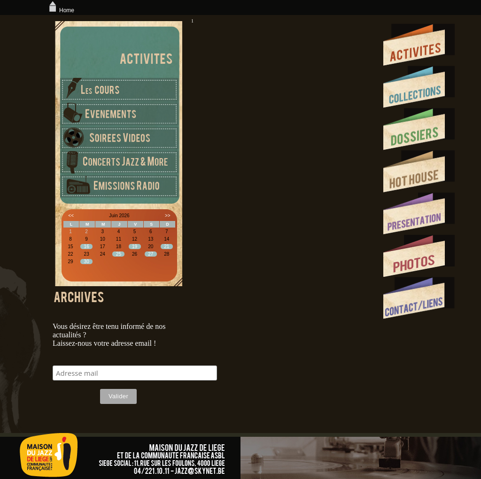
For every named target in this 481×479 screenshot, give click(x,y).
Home (60, 10)
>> (168, 215)
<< (71, 215)
